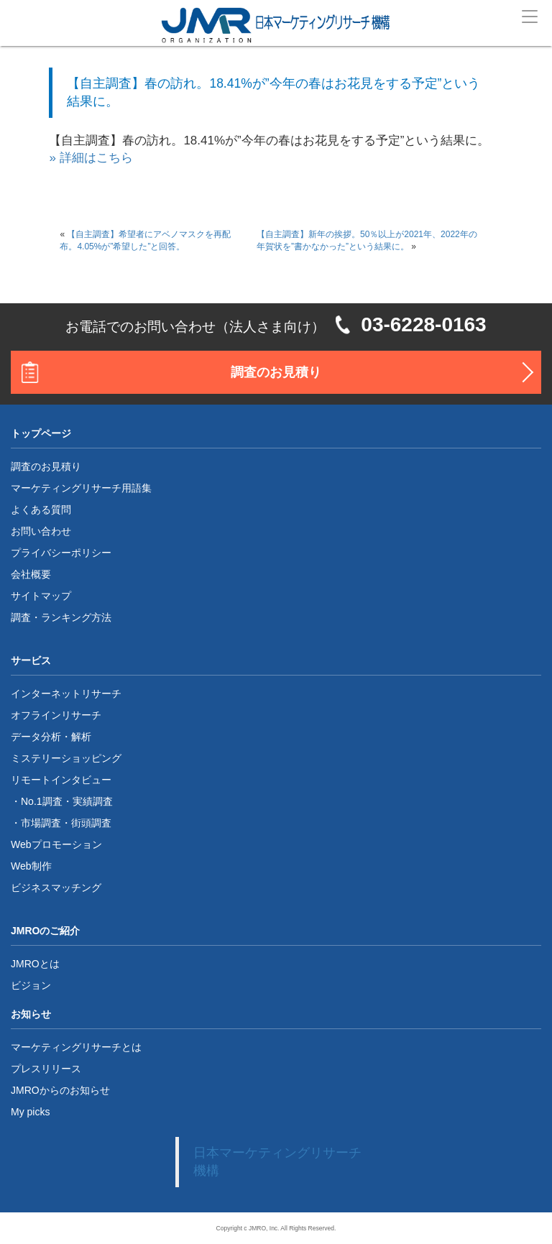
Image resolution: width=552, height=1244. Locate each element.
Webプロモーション (56, 844)
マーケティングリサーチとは (76, 1047)
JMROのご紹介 (45, 930)
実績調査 (93, 801)
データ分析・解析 (51, 736)
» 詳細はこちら (90, 158)
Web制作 (31, 866)
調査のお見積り (276, 372)
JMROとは (35, 963)
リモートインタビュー (61, 779)
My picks (30, 1112)
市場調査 (41, 823)
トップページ (41, 433)
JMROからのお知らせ (60, 1090)
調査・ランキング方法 (61, 617)
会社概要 (31, 574)
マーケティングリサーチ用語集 (81, 488)
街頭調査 (91, 823)
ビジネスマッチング (56, 887)
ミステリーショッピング (66, 758)
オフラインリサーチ (56, 715)
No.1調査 (42, 801)
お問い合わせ (41, 531)
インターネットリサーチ (66, 693)
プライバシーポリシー (61, 552)
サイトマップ (41, 596)
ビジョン (31, 985)
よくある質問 (41, 509)
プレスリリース (46, 1068)
